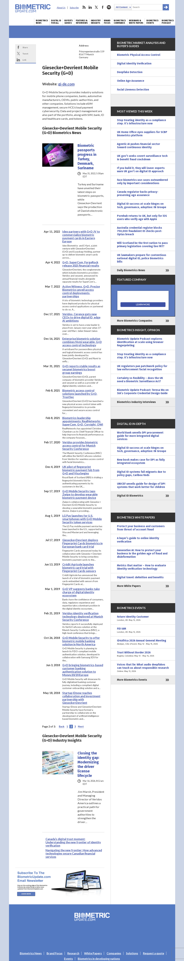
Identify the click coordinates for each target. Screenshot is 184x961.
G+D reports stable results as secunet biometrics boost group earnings (81, 369)
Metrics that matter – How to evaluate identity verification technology (141, 567)
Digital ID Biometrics (130, 495)
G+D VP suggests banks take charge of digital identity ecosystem (81, 592)
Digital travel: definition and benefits (140, 577)
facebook (103, 7)
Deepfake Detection (129, 72)
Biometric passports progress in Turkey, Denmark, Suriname (87, 156)
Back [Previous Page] (61, 726)
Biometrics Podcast (168, 21)
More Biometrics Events (132, 679)
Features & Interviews (82, 21)
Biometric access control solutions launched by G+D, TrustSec (79, 394)
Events (68, 958)
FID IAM (143, 630)
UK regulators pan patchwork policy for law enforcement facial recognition (142, 368)
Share (25, 47)
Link (24, 60)
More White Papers (129, 586)
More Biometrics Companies (134, 320)
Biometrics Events (152, 21)
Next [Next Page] (81, 726)
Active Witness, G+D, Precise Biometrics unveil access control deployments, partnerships (81, 291)
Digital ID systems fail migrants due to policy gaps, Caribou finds (141, 473)
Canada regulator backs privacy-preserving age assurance (137, 193)
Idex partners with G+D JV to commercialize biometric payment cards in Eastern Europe (81, 236)
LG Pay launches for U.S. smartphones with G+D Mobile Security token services (82, 519)
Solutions (132, 953)
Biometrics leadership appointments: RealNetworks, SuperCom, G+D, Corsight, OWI (82, 421)
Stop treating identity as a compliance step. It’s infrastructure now (141, 122)
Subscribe (74, 7)
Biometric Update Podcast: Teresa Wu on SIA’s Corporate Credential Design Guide (143, 391)
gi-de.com (66, 84)
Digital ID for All (56, 21)
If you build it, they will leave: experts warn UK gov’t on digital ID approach (141, 169)
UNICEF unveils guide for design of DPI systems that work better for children (141, 485)
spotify (109, 7)
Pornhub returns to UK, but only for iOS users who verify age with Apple (142, 217)
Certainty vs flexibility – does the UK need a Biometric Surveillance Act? (140, 380)
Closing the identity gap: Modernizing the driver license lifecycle (88, 764)
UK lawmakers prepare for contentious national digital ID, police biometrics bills (141, 258)
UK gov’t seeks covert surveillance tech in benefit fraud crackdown (142, 157)
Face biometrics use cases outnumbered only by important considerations (142, 181)
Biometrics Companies (120, 21)
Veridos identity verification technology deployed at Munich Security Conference (82, 616)
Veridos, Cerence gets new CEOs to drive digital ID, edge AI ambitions (81, 317)
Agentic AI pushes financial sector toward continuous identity (138, 145)
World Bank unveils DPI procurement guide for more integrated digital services (140, 436)
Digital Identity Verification (134, 63)
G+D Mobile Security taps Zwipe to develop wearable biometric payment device (80, 494)
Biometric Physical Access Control (138, 54)
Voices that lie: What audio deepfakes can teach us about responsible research (143, 668)
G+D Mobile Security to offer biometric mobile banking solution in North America (81, 641)
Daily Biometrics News (131, 270)
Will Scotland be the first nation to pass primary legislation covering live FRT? (142, 244)
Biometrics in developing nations (99, 958)
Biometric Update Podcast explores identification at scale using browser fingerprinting (140, 342)
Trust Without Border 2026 (143, 654)
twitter (96, 7)
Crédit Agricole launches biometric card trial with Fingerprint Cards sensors (79, 568)
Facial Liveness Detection (133, 89)
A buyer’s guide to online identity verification (138, 540)
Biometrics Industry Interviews (136, 402)
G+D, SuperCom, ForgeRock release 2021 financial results (80, 264)
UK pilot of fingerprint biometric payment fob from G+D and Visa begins (80, 470)
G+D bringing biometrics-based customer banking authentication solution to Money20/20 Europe (82, 670)
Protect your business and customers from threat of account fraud (141, 528)
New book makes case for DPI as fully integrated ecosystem (141, 461)
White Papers (93, 953)
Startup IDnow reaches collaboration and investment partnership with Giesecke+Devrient (81, 697)
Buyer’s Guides (68, 21)
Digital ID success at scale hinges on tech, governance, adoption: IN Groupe (141, 205)
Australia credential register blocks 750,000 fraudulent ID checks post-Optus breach (139, 231)
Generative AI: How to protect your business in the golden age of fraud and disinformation (142, 553)
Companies (114, 953)
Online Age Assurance (130, 80)
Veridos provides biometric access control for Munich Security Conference (80, 445)
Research (73, 953)
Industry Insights (96, 21)
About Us (61, 7)
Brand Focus (107, 21)
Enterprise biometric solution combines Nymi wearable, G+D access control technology (82, 342)
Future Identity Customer (143, 618)
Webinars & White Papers (136, 21)
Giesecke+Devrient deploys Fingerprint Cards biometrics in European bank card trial (82, 543)
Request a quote (153, 953)
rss (84, 7)
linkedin (90, 7)
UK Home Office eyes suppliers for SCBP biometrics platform (142, 134)
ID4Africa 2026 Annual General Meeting (143, 642)
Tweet (25, 53)
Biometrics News (42, 21)
